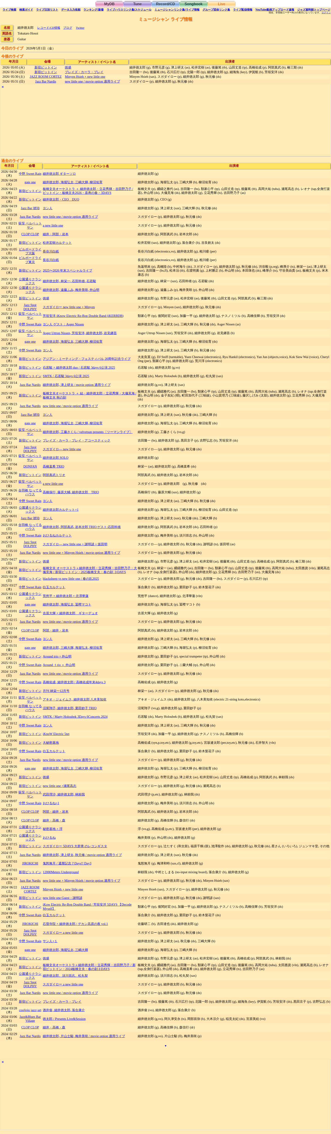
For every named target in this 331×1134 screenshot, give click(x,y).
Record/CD (165, 4)
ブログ (67, 27)
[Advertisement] (138, 122)
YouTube (274, 9)
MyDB (109, 4)
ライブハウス (129, 9)
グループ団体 (216, 9)
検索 (9, 9)
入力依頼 (70, 9)
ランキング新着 (93, 9)
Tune (137, 4)
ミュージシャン (176, 9)
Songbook (194, 4)
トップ (313, 9)
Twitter (80, 27)
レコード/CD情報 (48, 27)
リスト (47, 9)
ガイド (26, 9)
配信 (242, 9)
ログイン (326, 12)
